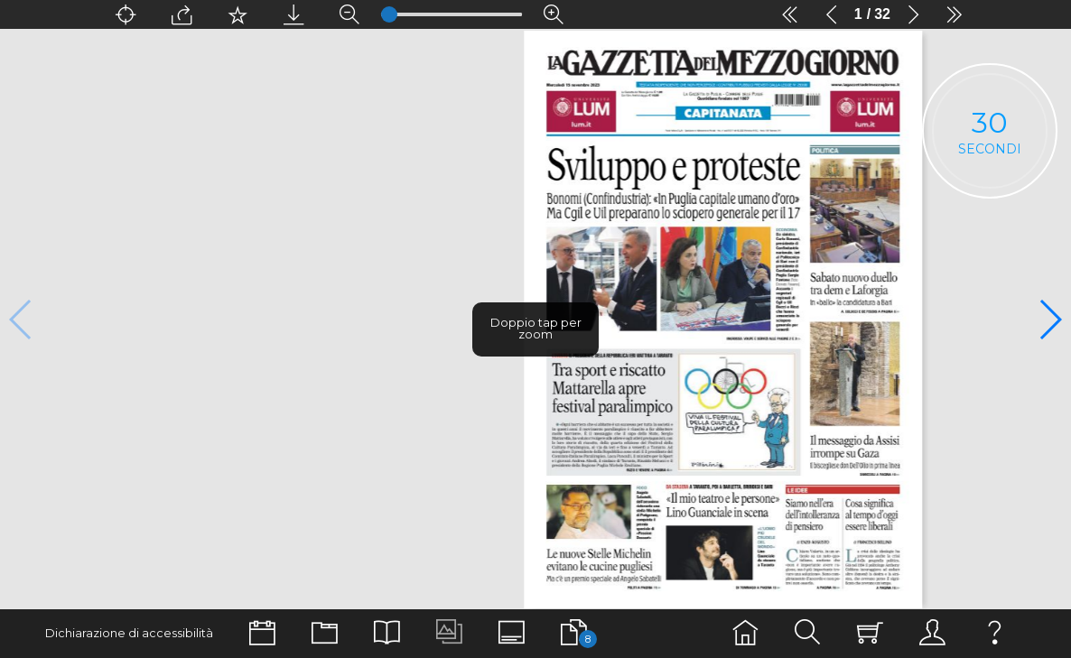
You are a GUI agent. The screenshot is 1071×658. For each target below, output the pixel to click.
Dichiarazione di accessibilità (129, 633)
